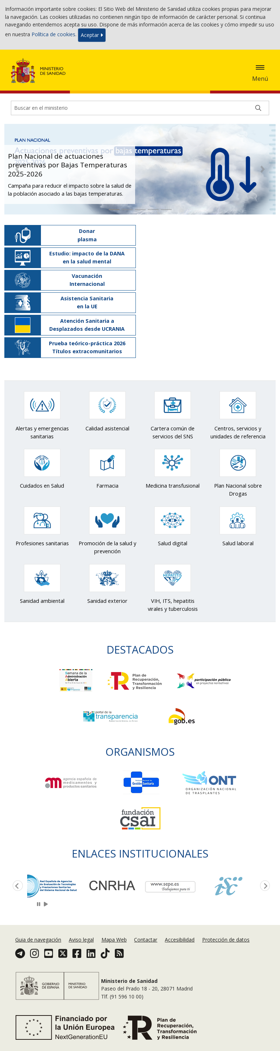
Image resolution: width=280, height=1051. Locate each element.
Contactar (145, 939)
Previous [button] (16, 886)
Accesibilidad (180, 939)
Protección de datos (226, 939)
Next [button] (263, 886)
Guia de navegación (38, 939)
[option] (56, 885)
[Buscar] (258, 108)
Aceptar (92, 35)
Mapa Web (114, 939)
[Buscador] (140, 108)
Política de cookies (53, 34)
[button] (17, 169)
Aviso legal (81, 939)
